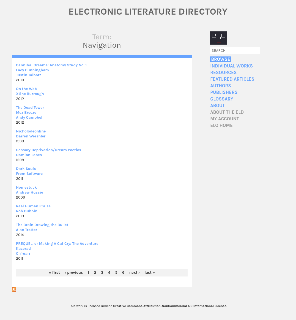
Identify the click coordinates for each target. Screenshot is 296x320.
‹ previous (74, 272)
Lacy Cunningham (32, 70)
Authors (220, 85)
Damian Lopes (29, 155)
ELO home (221, 125)
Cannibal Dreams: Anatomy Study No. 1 (51, 65)
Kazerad (23, 248)
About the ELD (227, 112)
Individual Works (231, 66)
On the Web (26, 88)
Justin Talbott (28, 75)
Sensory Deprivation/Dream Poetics (48, 150)
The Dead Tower (30, 107)
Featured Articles (232, 79)
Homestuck (26, 187)
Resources (223, 72)
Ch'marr (23, 253)
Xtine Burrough (30, 93)
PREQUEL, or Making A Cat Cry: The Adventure (57, 243)
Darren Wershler (30, 136)
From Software (29, 173)
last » (149, 272)
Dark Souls (26, 168)
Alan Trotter (26, 229)
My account (224, 118)
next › (134, 272)
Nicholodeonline (31, 131)
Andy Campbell (29, 117)
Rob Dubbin (26, 211)
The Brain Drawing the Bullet (42, 225)
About (217, 105)
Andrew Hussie (29, 192)
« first (54, 272)
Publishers (223, 92)
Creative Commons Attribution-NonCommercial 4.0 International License (169, 306)
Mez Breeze (26, 112)
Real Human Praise (33, 206)
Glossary (221, 99)
